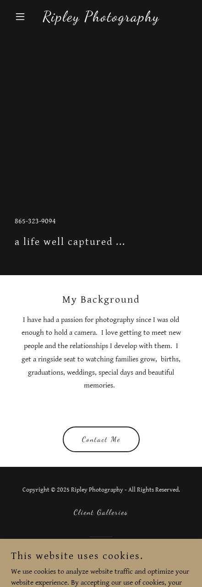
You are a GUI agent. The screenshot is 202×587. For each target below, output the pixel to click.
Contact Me (101, 439)
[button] (24, 16)
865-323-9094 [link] (35, 221)
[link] (101, 19)
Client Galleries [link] (101, 512)
